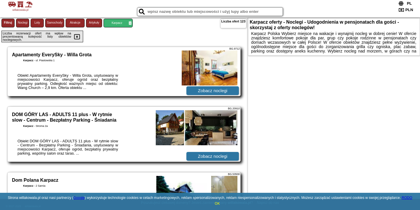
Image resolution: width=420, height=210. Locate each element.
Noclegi (22, 22)
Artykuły (94, 22)
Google (79, 198)
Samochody (54, 22)
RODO (407, 198)
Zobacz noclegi (213, 90)
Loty (37, 22)
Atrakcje (75, 22)
